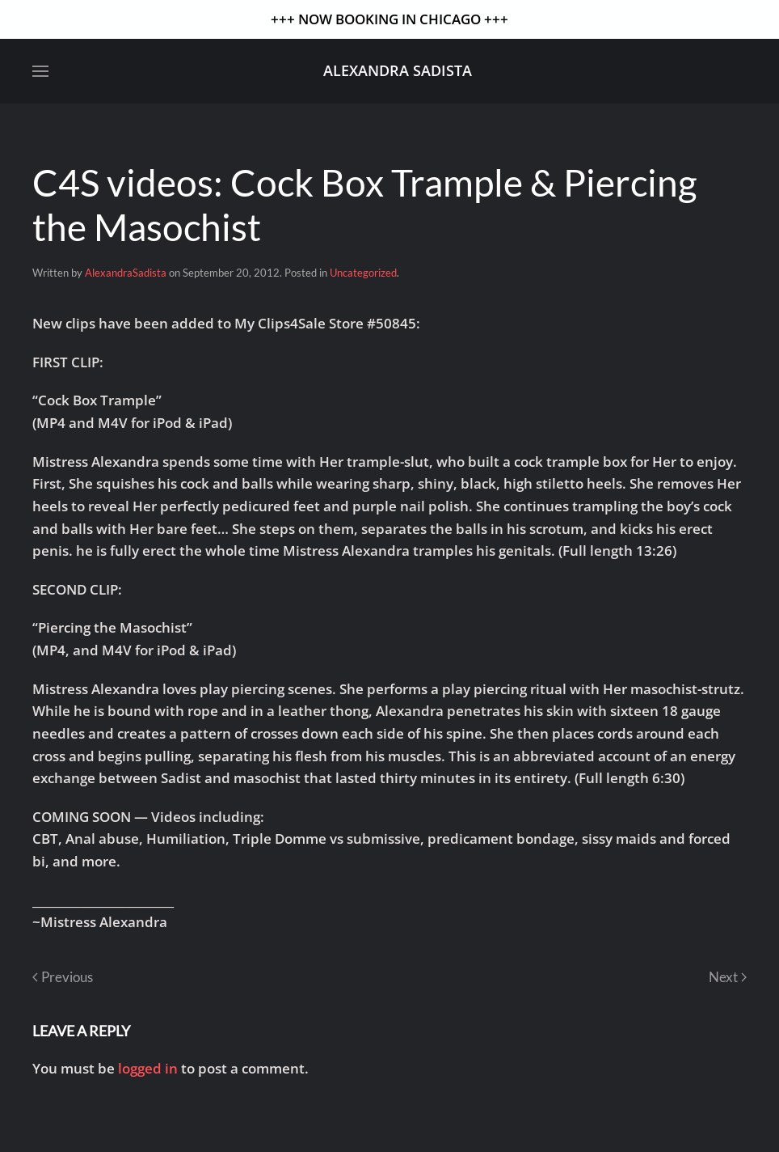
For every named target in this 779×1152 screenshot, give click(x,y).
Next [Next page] (728, 976)
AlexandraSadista (125, 272)
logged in (148, 1068)
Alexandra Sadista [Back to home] (397, 70)
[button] (40, 71)
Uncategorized (363, 272)
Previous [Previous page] (62, 976)
